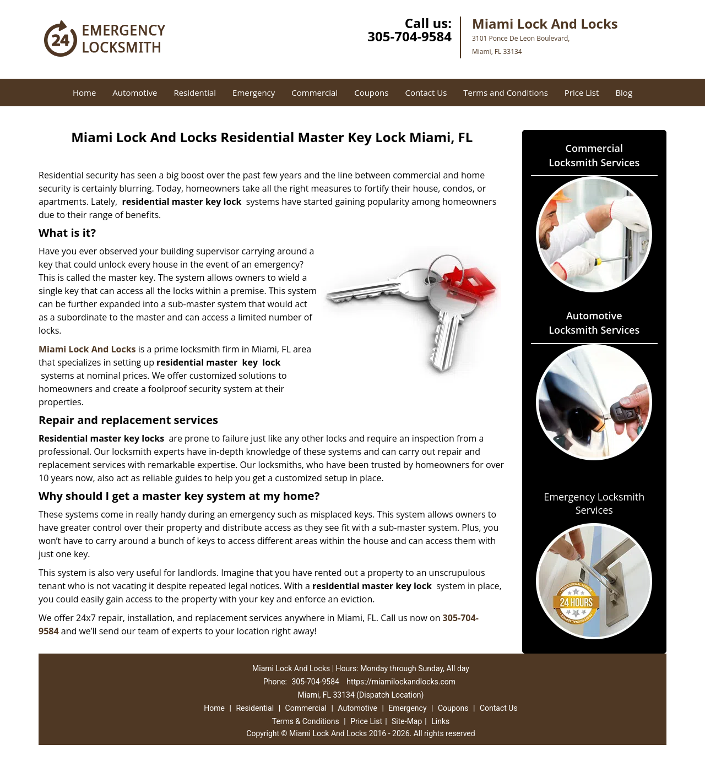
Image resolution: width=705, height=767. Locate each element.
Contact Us (426, 92)
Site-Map (407, 721)
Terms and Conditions (505, 92)
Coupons (371, 92)
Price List (582, 92)
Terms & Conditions (305, 721)
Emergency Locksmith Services (594, 503)
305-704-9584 (409, 36)
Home (84, 92)
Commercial (314, 92)
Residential (194, 92)
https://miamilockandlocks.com (400, 681)
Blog (623, 92)
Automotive (134, 92)
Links (440, 721)
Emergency (253, 92)
